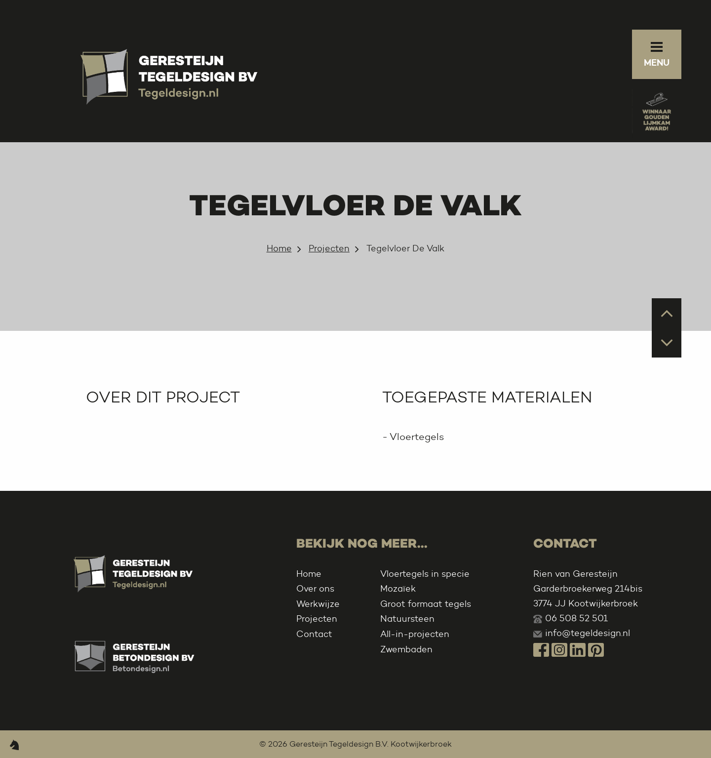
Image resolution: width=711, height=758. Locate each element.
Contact (314, 634)
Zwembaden (406, 649)
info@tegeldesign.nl (587, 633)
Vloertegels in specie (425, 573)
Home (279, 248)
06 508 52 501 (576, 618)
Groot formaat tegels (425, 603)
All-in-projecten (414, 634)
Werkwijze (318, 603)
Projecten (329, 248)
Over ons (315, 588)
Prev (667, 312)
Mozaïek (398, 588)
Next (667, 342)
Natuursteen (407, 618)
